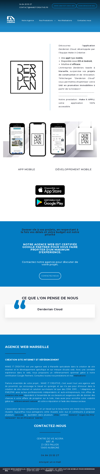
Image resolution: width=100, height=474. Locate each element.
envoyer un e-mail (50, 462)
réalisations (80, 375)
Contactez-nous (84, 20)
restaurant (10, 418)
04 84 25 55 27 (25, 4)
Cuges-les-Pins (87, 415)
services (19, 415)
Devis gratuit (64, 6)
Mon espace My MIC (86, 6)
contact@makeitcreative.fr (33, 7)
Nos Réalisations (65, 20)
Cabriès (39, 418)
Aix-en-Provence (25, 418)
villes (56, 415)
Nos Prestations (46, 20)
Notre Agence (28, 20)
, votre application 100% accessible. (77, 103)
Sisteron (73, 415)
